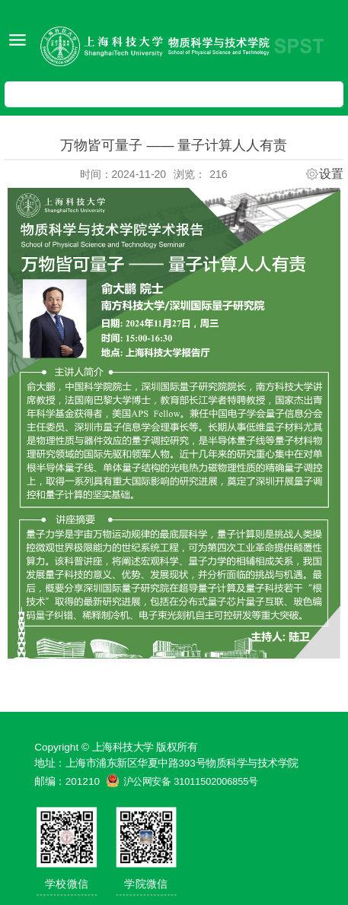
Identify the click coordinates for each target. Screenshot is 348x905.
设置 (331, 174)
